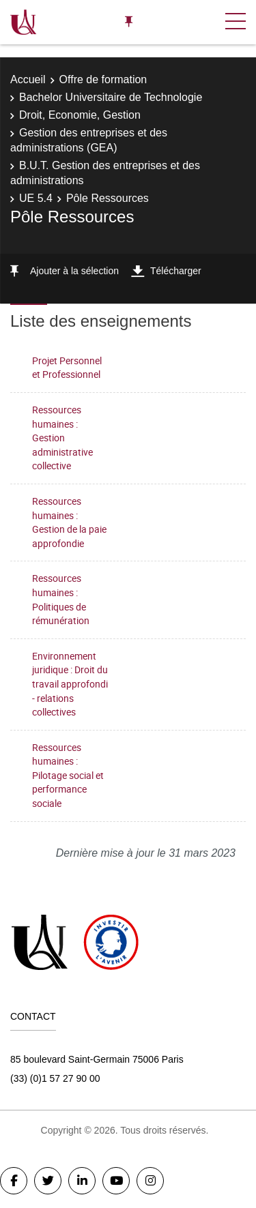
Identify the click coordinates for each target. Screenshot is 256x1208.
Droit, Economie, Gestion (80, 115)
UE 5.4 (36, 198)
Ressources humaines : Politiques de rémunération (60, 599)
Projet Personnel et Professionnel (67, 367)
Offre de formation (103, 79)
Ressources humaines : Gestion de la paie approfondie (69, 522)
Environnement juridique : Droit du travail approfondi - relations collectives (70, 683)
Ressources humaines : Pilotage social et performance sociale (68, 775)
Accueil (28, 79)
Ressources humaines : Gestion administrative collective (62, 437)
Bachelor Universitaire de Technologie (110, 97)
